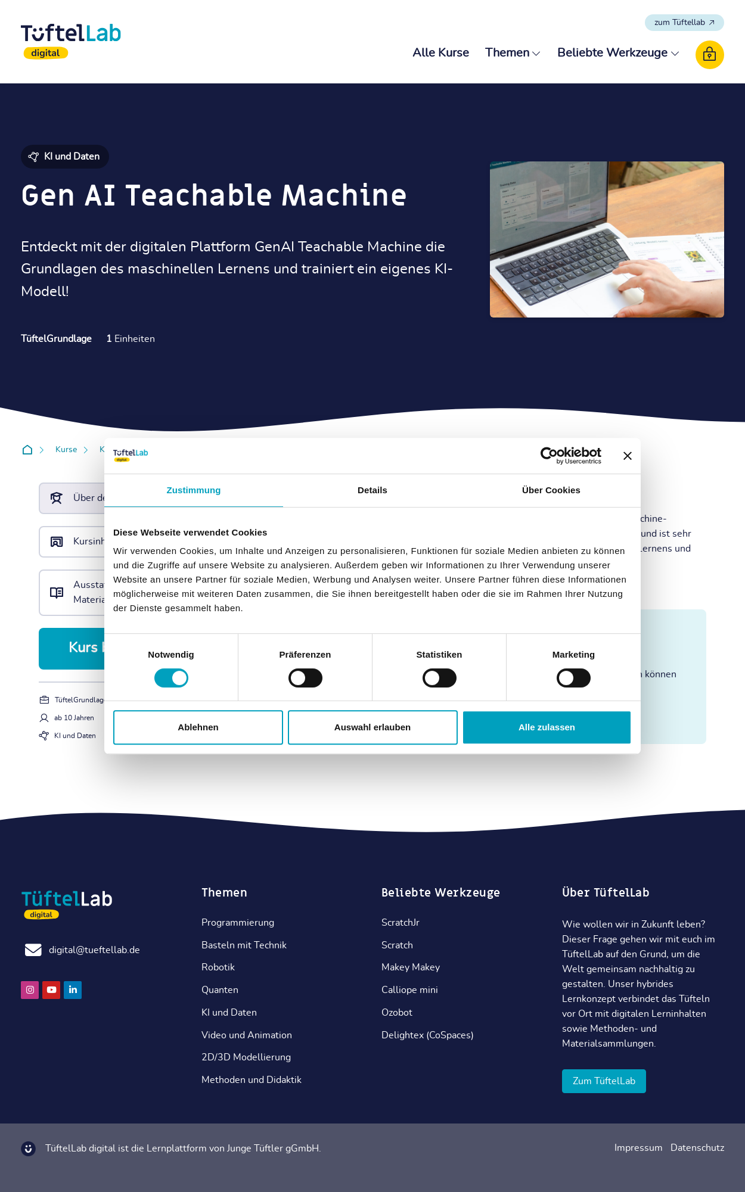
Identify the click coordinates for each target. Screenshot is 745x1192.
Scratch (397, 945)
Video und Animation (246, 1035)
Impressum (638, 1148)
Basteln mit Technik (244, 945)
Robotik (218, 967)
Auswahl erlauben (372, 727)
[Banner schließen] (627, 456)
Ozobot (396, 1012)
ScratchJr (400, 923)
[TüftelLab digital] (71, 42)
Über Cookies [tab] (551, 490)
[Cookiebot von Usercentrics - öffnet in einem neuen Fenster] (549, 456)
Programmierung (237, 923)
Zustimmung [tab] (194, 490)
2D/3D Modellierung (246, 1057)
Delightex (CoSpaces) (427, 1035)
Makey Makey (410, 967)
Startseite (29, 450)
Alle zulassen (547, 727)
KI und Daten (229, 1012)
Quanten (219, 990)
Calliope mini (409, 990)
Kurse (66, 450)
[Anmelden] (710, 55)
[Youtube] (51, 990)
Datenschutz (697, 1148)
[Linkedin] (73, 990)
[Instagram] (30, 990)
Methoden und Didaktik (251, 1080)
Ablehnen (198, 727)
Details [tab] (372, 490)
